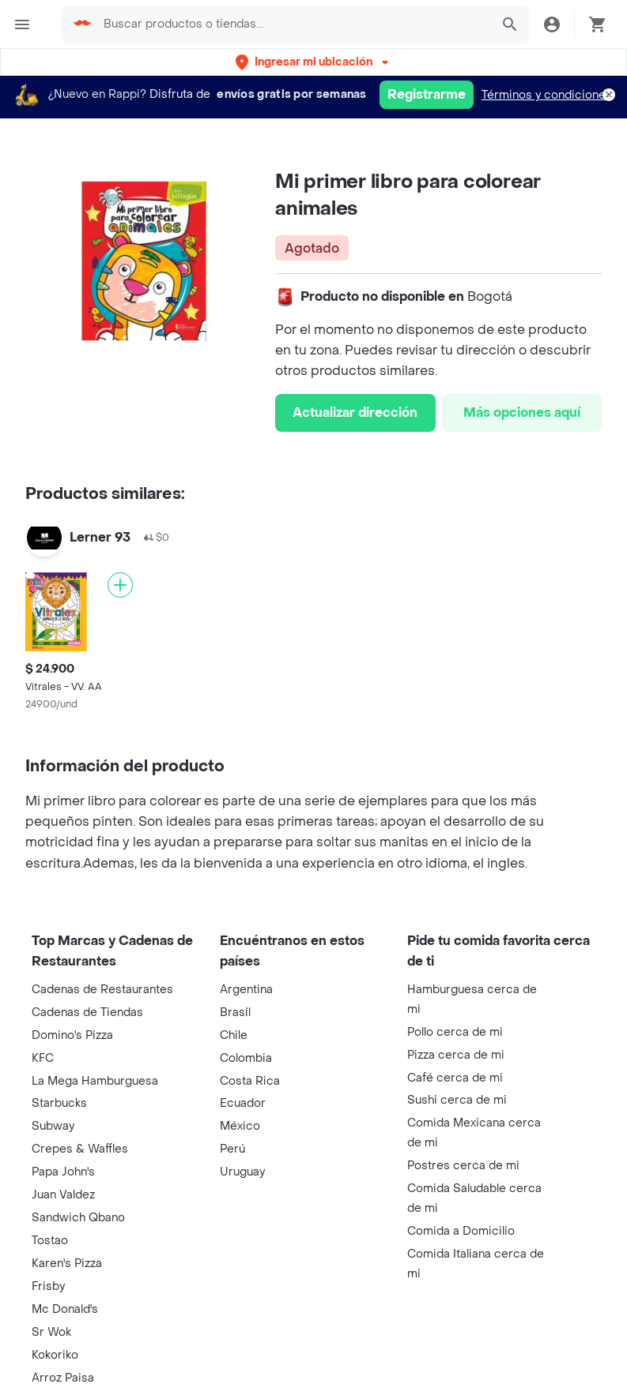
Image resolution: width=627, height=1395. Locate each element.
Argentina (246, 989)
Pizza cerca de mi (455, 1055)
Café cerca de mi (455, 1078)
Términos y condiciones (547, 95)
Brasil (235, 1012)
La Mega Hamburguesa (95, 1081)
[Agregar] (120, 585)
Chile (233, 1035)
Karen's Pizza (67, 1263)
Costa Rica (250, 1081)
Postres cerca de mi (463, 1165)
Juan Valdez (63, 1194)
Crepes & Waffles (80, 1149)
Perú (232, 1149)
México (240, 1126)
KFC (43, 1058)
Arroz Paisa (63, 1378)
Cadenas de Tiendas (87, 1012)
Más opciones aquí (521, 412)
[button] (313, 62)
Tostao (50, 1240)
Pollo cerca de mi (455, 1032)
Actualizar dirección (355, 412)
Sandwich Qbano (78, 1217)
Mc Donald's (65, 1309)
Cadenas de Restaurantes (102, 989)
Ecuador (243, 1103)
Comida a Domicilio (461, 1231)
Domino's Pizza (72, 1035)
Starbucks (59, 1103)
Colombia (246, 1058)
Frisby (48, 1286)
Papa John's (63, 1171)
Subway (53, 1126)
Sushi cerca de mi (457, 1100)
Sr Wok (51, 1332)
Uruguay (242, 1171)
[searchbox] (292, 24)
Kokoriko (55, 1355)
